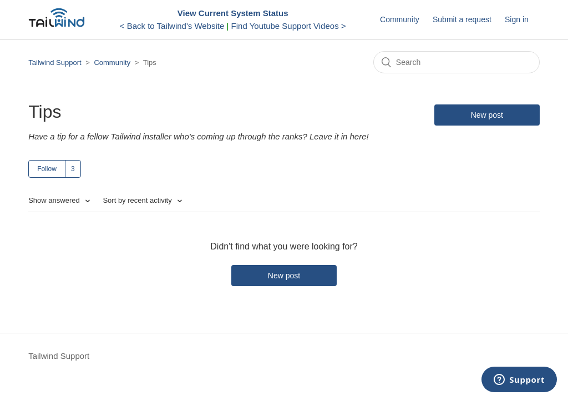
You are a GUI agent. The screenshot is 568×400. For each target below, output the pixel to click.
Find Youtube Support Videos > (288, 26)
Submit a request (462, 19)
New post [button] (487, 115)
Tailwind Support (54, 62)
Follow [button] (47, 169)
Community (399, 19)
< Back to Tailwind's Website (172, 26)
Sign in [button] (517, 19)
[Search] (456, 62)
